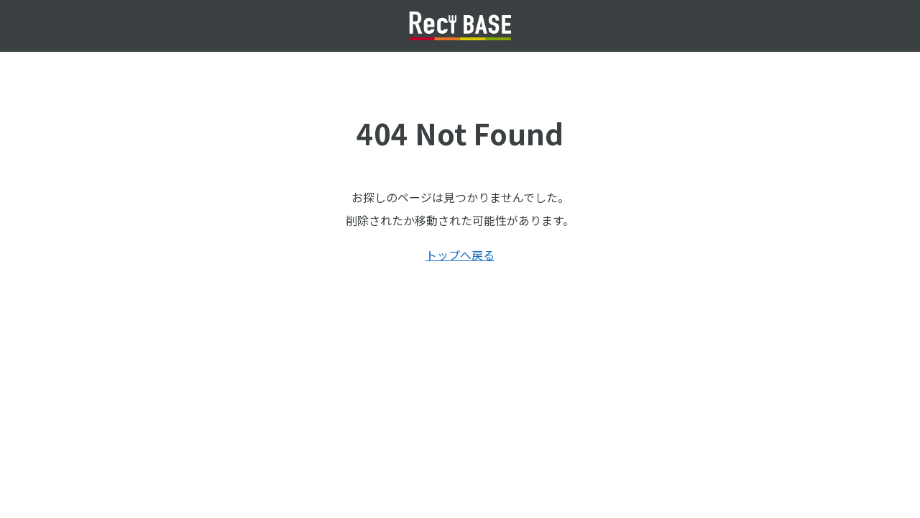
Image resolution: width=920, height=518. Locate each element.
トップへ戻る (460, 254)
